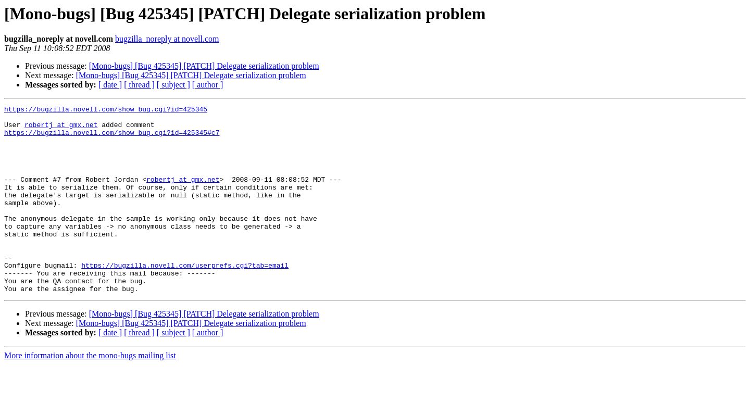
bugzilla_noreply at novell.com (167, 38)
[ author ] (207, 84)
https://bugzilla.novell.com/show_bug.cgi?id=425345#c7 (111, 138)
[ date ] (110, 84)
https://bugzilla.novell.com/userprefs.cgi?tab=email (185, 298)
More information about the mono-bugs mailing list (90, 392)
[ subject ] (173, 84)
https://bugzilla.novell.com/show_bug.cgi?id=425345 (105, 110)
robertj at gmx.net (60, 129)
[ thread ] (139, 84)
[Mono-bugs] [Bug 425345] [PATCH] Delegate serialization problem (204, 65)
